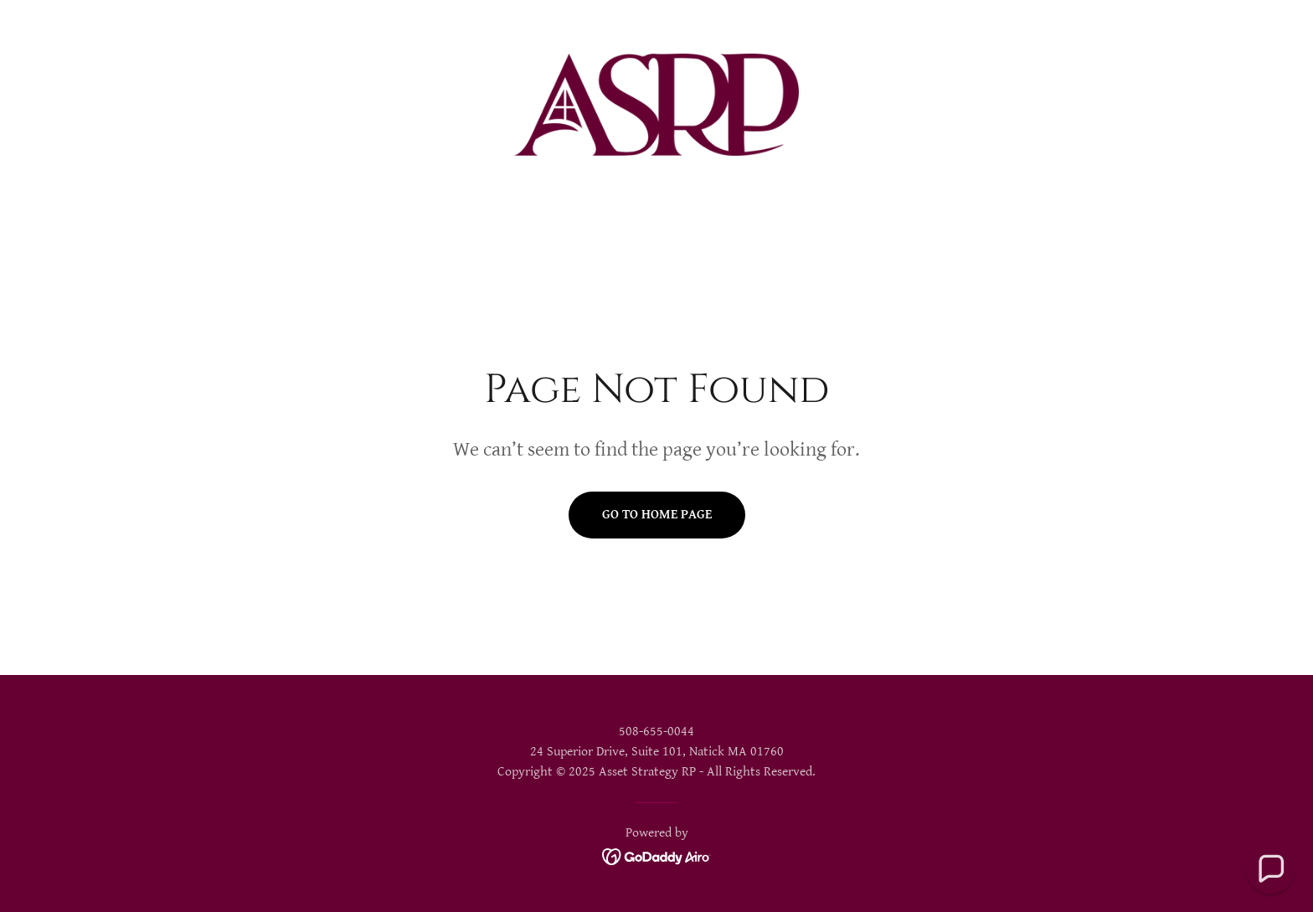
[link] (657, 103)
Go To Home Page (657, 515)
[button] (1270, 869)
